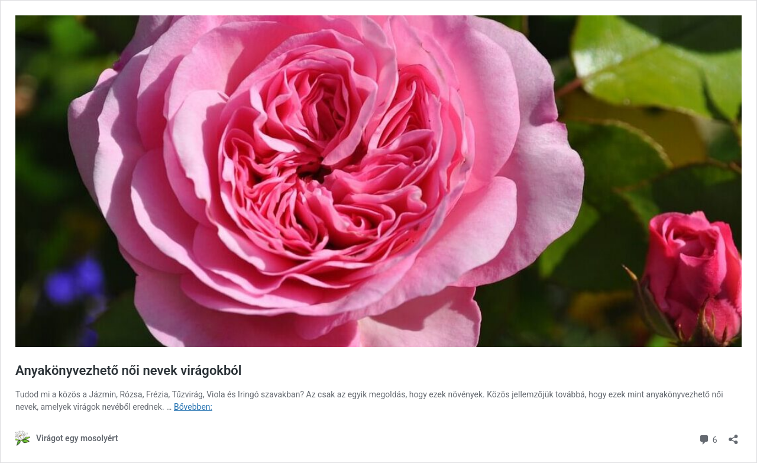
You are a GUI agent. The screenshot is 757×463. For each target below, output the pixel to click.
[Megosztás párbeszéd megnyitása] (733, 435)
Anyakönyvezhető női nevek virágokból (128, 370)
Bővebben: (193, 407)
